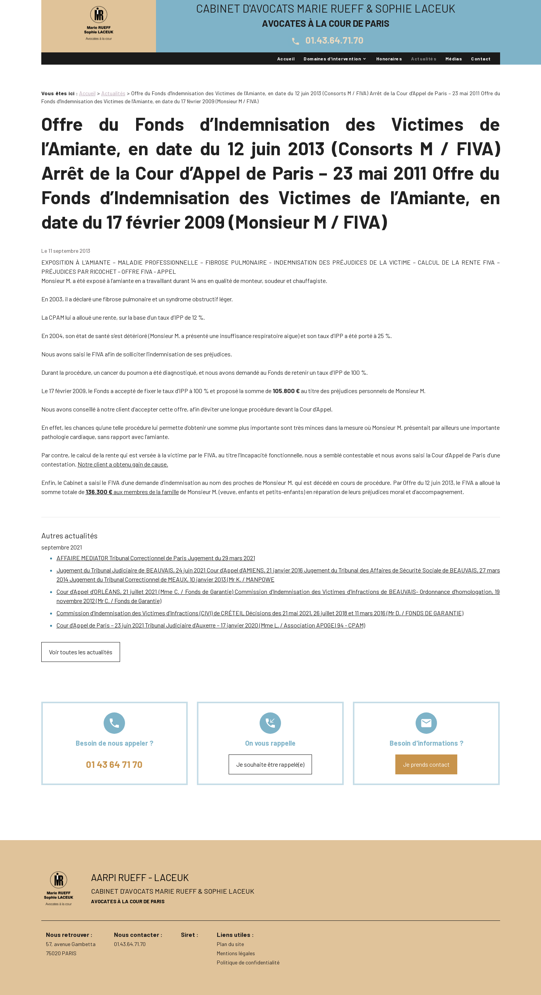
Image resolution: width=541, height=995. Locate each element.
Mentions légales (236, 953)
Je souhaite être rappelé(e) (270, 764)
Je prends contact (426, 764)
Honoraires (389, 58)
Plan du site (230, 944)
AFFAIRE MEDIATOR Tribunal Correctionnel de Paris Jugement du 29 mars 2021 (156, 557)
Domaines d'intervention (332, 58)
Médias (453, 58)
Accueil (285, 58)
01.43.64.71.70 (326, 40)
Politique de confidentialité (248, 962)
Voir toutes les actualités (80, 651)
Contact (481, 58)
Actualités (423, 58)
